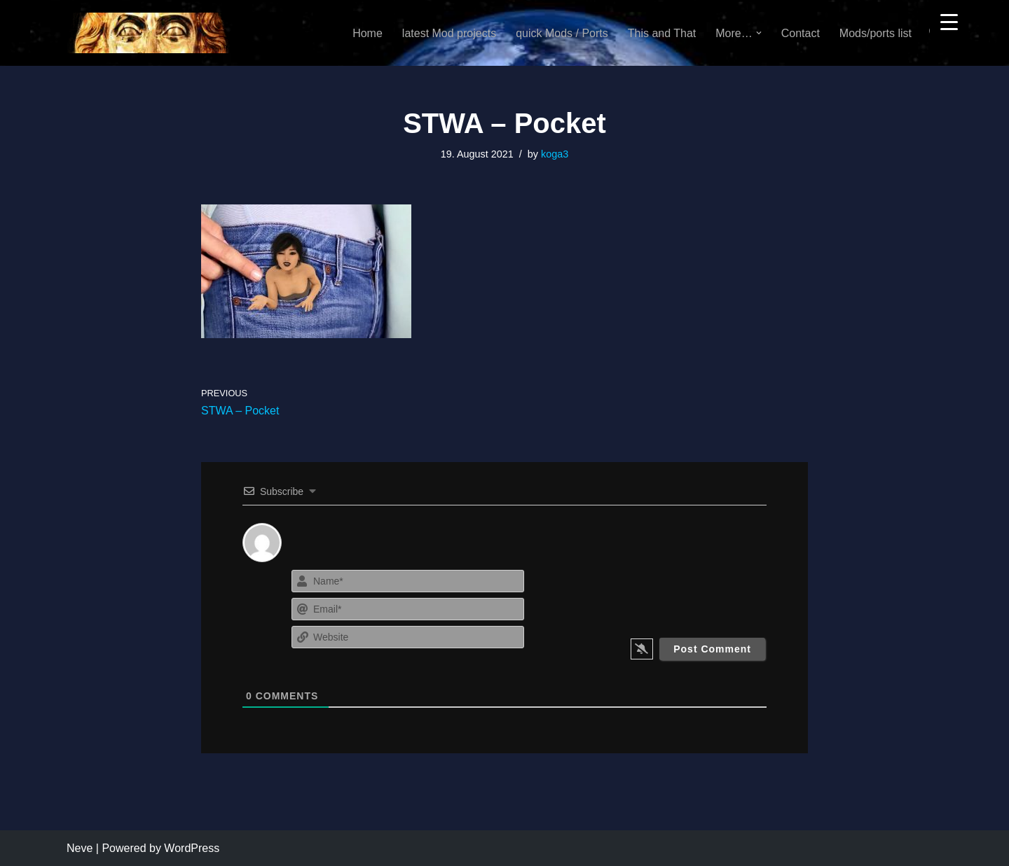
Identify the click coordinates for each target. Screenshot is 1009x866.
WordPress (191, 848)
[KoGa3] (148, 33)
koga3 (554, 154)
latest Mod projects (449, 33)
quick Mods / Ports (562, 33)
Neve (79, 848)
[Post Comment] (712, 649)
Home (367, 33)
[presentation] (681, 593)
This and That (662, 33)
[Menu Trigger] (949, 21)
